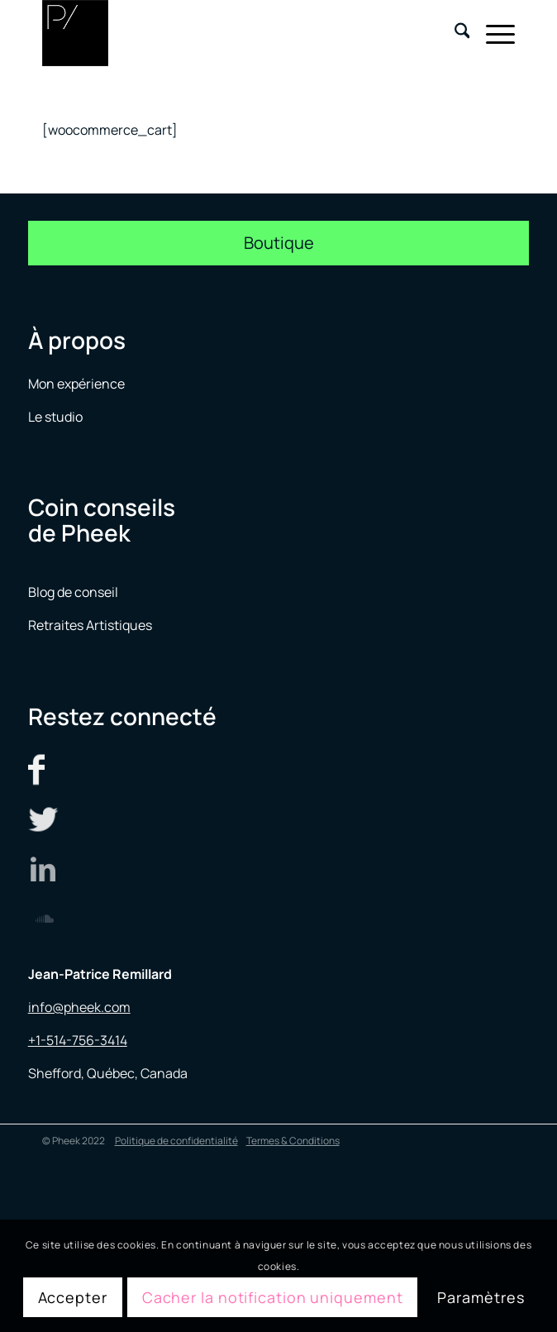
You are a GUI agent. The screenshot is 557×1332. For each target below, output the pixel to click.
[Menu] (492, 33)
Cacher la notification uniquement (272, 1297)
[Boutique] (279, 243)
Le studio (55, 417)
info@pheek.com (79, 1007)
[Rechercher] (454, 33)
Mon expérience (76, 384)
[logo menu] (231, 33)
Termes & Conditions (293, 1141)
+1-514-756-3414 (77, 1040)
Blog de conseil (73, 592)
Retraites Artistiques (90, 625)
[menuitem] (454, 33)
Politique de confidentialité (176, 1141)
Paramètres (480, 1297)
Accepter (72, 1297)
